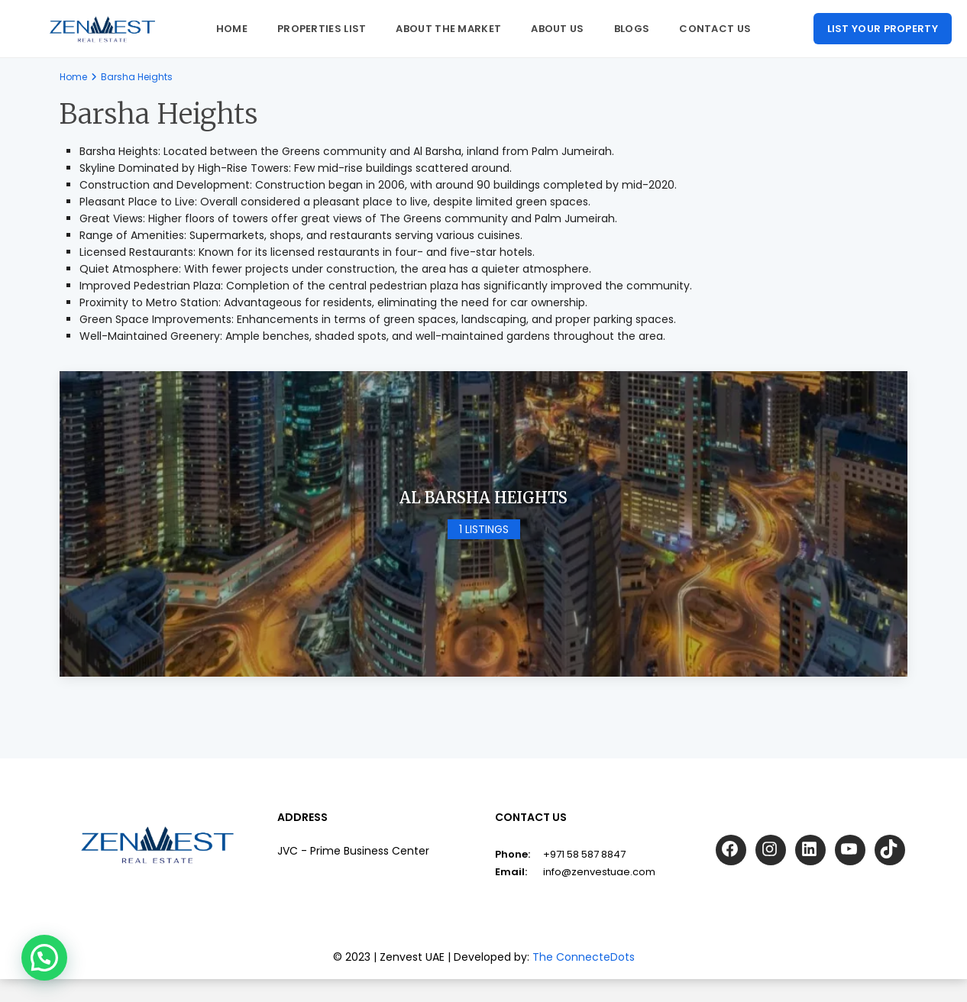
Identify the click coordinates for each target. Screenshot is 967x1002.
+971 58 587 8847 (584, 855)
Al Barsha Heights (483, 497)
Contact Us (715, 28)
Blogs (632, 28)
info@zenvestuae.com (599, 872)
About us (557, 28)
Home (231, 28)
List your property (882, 28)
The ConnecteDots (583, 957)
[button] (44, 958)
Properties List (322, 28)
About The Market (448, 28)
